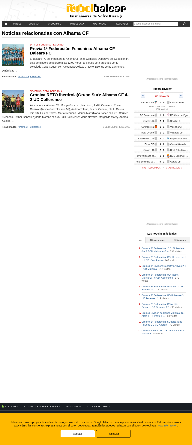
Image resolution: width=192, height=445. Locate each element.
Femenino (33, 24)
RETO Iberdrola (53, 91)
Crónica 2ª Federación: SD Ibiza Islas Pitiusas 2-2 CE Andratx (162, 323)
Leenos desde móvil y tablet (42, 406)
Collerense (35, 127)
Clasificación (174, 168)
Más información (167, 425)
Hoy (140, 240)
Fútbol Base (54, 24)
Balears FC (35, 76)
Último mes (180, 240)
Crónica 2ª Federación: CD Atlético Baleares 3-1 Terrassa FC (160, 306)
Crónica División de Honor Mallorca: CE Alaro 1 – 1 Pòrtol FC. (163, 314)
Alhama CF (23, 76)
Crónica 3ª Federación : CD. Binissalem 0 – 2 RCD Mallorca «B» (163, 250)
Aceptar (77, 433)
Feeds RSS (11, 406)
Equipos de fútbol (99, 406)
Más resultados (151, 168)
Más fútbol (99, 24)
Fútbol (17, 24)
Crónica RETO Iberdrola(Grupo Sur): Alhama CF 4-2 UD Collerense (79, 97)
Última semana (157, 240)
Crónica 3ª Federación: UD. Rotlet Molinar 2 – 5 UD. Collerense (160, 276)
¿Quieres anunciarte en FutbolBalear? (162, 79)
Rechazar (113, 433)
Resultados (122, 24)
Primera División (162, 88)
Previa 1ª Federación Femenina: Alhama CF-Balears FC (73, 50)
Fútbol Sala (77, 24)
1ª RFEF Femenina (40, 45)
